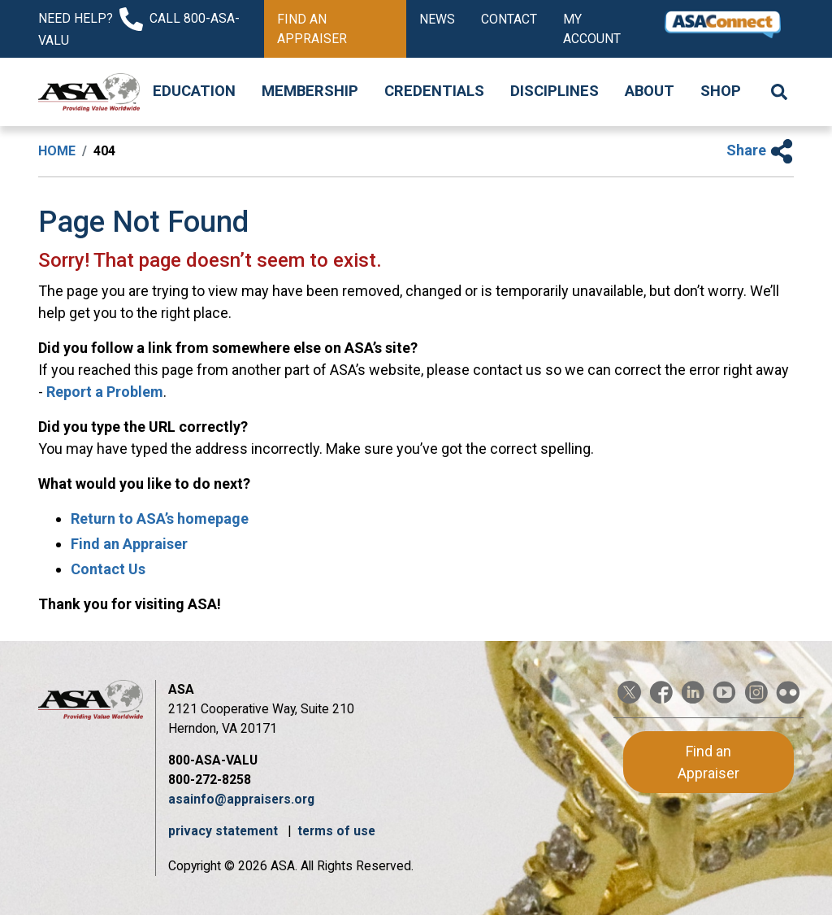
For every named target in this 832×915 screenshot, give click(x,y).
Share (760, 150)
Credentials (434, 91)
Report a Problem (104, 391)
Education (194, 91)
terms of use (336, 831)
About (649, 91)
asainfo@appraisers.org (241, 799)
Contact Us (108, 568)
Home (57, 151)
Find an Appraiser (312, 28)
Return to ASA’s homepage (160, 518)
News (437, 19)
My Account (592, 28)
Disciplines (554, 91)
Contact (509, 19)
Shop (720, 91)
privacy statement (224, 831)
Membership (310, 91)
